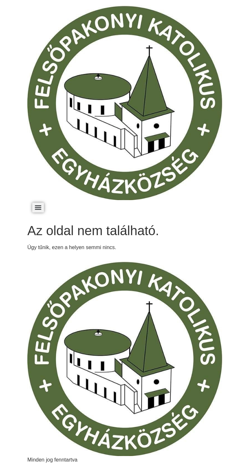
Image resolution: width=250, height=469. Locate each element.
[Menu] (38, 207)
